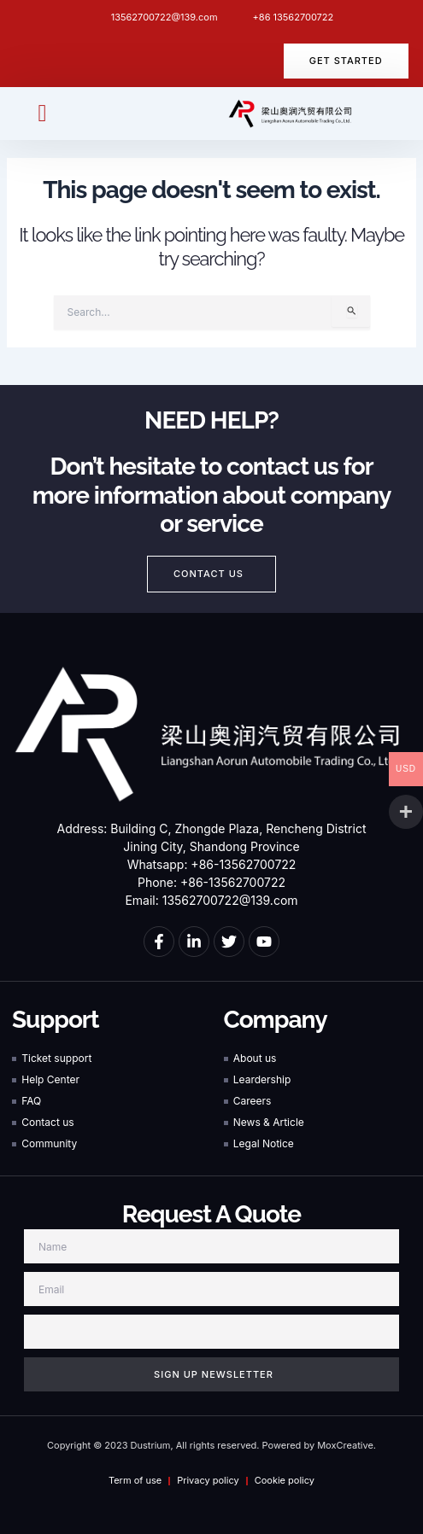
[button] (42, 113)
